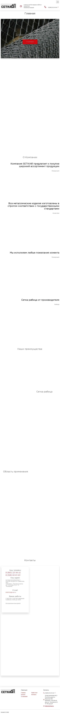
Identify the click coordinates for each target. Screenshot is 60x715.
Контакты (33, 694)
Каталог (23, 694)
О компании (30, 41)
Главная (23, 692)
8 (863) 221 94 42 (52, 7)
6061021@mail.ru (11, 592)
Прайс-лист (34, 692)
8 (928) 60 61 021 (13, 575)
